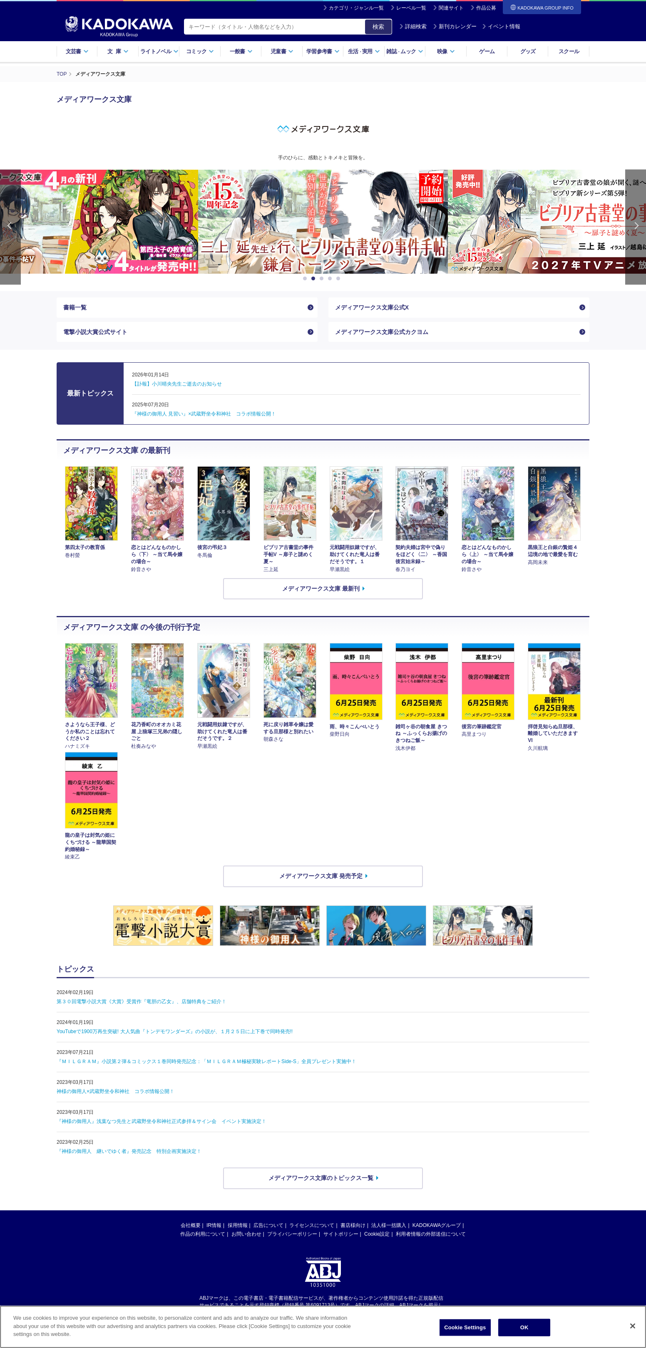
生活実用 (364, 51)
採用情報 (238, 1225)
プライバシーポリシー (292, 1234)
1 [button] (306, 279)
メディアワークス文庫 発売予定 (321, 876)
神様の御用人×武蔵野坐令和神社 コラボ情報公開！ (115, 1091)
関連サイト (451, 8)
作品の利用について (202, 1234)
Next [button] (635, 227)
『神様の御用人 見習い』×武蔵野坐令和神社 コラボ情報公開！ (204, 414)
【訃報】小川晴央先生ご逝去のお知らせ (177, 384)
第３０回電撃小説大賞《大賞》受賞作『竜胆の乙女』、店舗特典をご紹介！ (141, 1001)
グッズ (528, 51)
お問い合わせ (246, 1234)
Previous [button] (10, 227)
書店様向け (352, 1225)
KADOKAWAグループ (436, 1225)
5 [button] (339, 279)
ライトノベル (159, 51)
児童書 (282, 51)
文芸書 (77, 51)
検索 (378, 26)
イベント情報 (501, 26)
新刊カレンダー (455, 26)
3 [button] (323, 279)
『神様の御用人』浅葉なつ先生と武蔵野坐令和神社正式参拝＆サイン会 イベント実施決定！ (161, 1121)
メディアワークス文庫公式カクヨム (381, 332)
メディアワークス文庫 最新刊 (321, 588)
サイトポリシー (340, 1234)
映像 (446, 51)
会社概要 (191, 1225)
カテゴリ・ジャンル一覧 (356, 8)
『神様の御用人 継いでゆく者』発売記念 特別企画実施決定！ (129, 1151)
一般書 (241, 51)
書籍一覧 (75, 307)
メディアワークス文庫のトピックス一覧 (320, 1178)
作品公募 (486, 8)
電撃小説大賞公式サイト (95, 332)
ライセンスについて (311, 1225)
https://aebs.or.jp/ (293, 1312)
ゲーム (486, 51)
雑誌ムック (404, 51)
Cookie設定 (377, 1234)
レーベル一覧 (411, 8)
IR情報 (213, 1225)
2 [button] (314, 279)
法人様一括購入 (388, 1225)
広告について (268, 1225)
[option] (323, 222)
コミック (200, 51)
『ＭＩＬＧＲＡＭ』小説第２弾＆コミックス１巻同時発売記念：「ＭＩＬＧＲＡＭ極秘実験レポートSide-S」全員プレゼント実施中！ (206, 1061)
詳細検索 (413, 26)
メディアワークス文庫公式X (372, 307)
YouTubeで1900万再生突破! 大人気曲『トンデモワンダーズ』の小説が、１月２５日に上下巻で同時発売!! (175, 1031)
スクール (569, 51)
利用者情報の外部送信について (431, 1234)
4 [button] (331, 279)
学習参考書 (323, 51)
